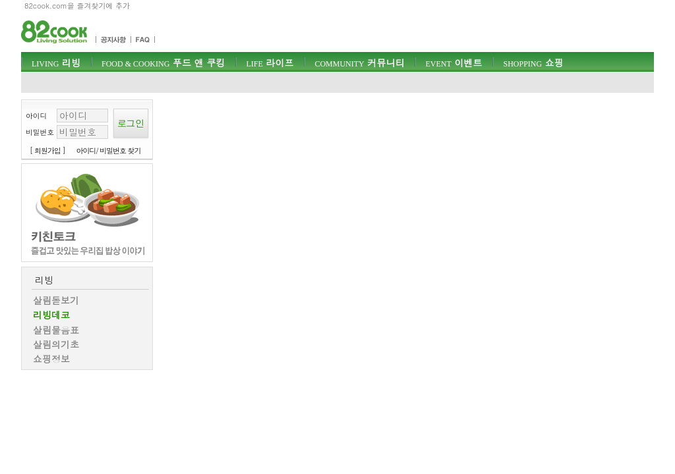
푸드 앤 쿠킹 (163, 62)
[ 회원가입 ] (47, 150)
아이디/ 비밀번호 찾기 (108, 150)
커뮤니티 (359, 62)
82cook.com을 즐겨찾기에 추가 (77, 6)
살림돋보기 (56, 300)
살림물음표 (56, 329)
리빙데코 (51, 314)
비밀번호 (40, 132)
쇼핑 (533, 62)
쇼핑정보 (51, 358)
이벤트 (453, 62)
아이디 (36, 115)
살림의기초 (56, 344)
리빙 (56, 62)
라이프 (269, 62)
